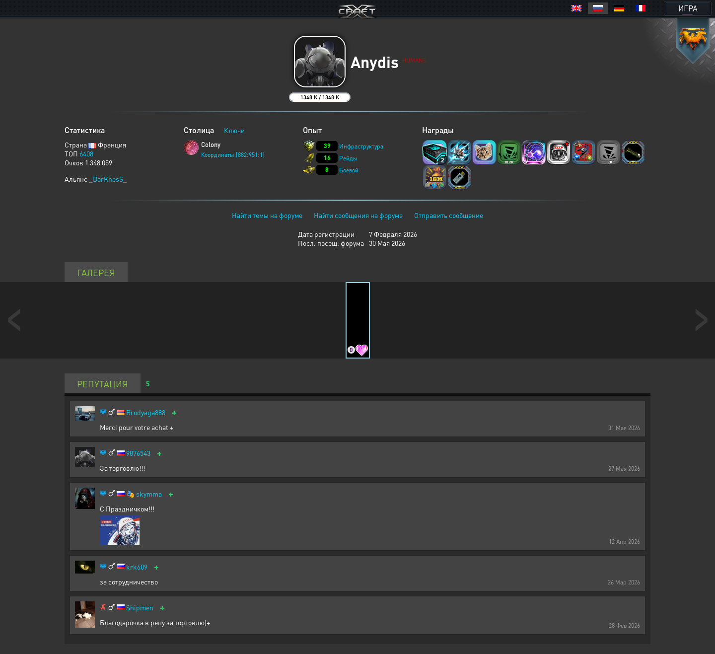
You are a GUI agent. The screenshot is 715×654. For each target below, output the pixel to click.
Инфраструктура (361, 146)
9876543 (138, 453)
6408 (86, 153)
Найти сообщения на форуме (358, 215)
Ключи (234, 130)
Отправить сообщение (448, 215)
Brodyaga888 (145, 412)
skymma (149, 494)
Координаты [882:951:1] (233, 154)
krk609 (136, 567)
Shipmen (139, 607)
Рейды (348, 158)
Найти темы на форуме (267, 215)
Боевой (348, 170)
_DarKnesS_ (108, 178)
